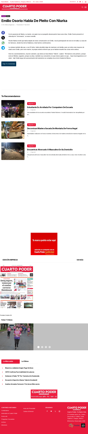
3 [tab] (46, 313)
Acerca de (4, 416)
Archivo (3, 422)
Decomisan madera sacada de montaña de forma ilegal (52, 128)
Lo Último (25, 361)
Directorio (4, 425)
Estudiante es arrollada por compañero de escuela (50, 107)
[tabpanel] (44, 290)
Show (8, 16)
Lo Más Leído (8, 361)
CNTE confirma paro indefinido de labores (19, 372)
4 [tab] (50, 313)
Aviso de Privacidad (29, 408)
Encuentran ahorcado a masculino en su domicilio (50, 149)
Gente (3, 16)
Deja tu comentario (8, 64)
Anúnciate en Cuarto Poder (9, 413)
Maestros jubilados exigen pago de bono (19, 368)
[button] (44, 286)
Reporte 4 (31, 103)
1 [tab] (38, 313)
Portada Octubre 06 (6, 315)
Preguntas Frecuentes (7, 419)
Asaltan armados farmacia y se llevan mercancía (22, 384)
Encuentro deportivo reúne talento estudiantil (21, 380)
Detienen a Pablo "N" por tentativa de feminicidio (22, 376)
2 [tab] (42, 313)
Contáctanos (5, 410)
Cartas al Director (28, 411)
